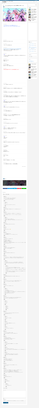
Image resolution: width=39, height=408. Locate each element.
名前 (3, 398)
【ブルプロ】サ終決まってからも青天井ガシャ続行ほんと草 (34, 12)
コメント (4, 390)
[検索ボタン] (36, 2)
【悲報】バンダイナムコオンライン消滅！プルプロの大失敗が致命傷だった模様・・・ (32, 48)
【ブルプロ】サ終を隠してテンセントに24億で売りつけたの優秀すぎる (34, 15)
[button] (5, 188)
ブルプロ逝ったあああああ (31, 45)
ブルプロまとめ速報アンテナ (31, 61)
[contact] (36, 0)
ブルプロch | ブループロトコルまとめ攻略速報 (7, 1)
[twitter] (35, 0)
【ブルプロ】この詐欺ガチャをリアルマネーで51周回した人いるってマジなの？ (34, 10)
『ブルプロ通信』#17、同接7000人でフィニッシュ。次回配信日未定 (33, 69)
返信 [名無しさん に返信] (4, 225)
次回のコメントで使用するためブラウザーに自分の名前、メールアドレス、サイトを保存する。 (14, 400)
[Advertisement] (14, 34)
